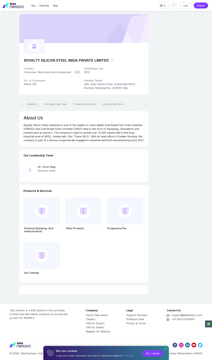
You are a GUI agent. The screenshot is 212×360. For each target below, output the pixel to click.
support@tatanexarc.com (187, 315)
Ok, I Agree (153, 353)
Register (201, 5)
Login (185, 5)
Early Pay (44, 5)
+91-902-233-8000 (183, 319)
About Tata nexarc (97, 315)
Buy (33, 5)
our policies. (129, 355)
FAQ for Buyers (95, 323)
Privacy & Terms (136, 323)
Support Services (136, 315)
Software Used (135, 319)
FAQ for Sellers (95, 327)
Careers (90, 319)
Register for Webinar (98, 331)
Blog (55, 5)
